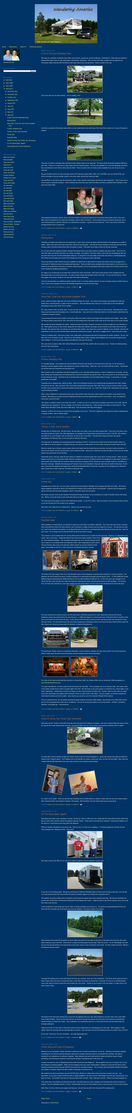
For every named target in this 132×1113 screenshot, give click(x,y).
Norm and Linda (8, 216)
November (11, 94)
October (10, 97)
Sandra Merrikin (8, 234)
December (11, 91)
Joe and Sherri (8, 196)
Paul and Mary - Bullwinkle (12, 221)
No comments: (75, 228)
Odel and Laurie (8, 219)
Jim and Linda (8, 193)
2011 (7, 86)
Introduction (13, 47)
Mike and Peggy (8, 209)
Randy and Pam (8, 227)
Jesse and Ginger (9, 183)
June (9, 109)
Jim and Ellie (7, 191)
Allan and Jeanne (9, 157)
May (9, 112)
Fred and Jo (7, 165)
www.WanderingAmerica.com (50, 683)
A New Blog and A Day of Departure (57, 1047)
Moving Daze (47, 238)
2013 (7, 80)
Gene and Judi (8, 170)
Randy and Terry (8, 229)
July (9, 106)
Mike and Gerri (8, 206)
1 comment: (74, 417)
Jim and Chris (7, 185)
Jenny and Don (8, 180)
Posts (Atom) (54, 1103)
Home (4, 47)
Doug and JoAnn (8, 162)
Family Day (46, 482)
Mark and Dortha (8, 203)
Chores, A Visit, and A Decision (55, 427)
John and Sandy (8, 198)
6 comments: (75, 1091)
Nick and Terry (8, 214)
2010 (7, 89)
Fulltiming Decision (36, 47)
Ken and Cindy (8, 201)
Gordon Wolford (8, 175)
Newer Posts (45, 1098)
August (9, 103)
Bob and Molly (8, 160)
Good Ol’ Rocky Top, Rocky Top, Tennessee (61, 719)
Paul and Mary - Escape (11, 224)
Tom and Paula (8, 237)
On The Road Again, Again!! (54, 814)
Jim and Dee (7, 188)
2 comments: (75, 1037)
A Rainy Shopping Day (51, 359)
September (11, 100)
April (9, 115)
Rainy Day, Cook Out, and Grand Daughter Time (63, 296)
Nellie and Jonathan (9, 211)
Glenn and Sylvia (9, 172)
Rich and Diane (8, 232)
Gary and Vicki (8, 167)
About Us (23, 47)
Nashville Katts (48, 520)
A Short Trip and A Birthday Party (56, 53)
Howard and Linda (9, 178)
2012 (7, 83)
